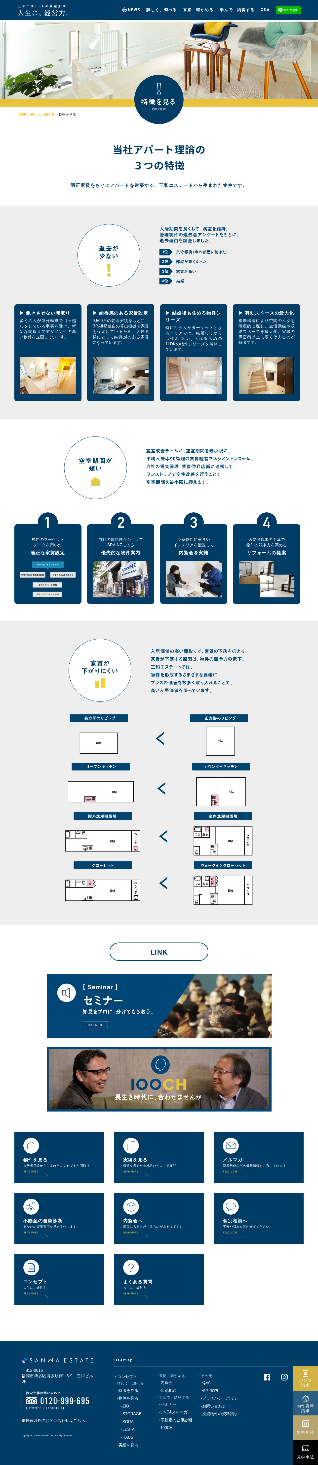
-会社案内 (207, 1390)
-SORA (123, 1422)
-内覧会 (163, 1382)
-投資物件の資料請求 (217, 1414)
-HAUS (123, 1437)
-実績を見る (125, 1445)
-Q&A (204, 1382)
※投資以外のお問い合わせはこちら (53, 1420)
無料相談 (306, 1432)
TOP (23, 115)
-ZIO (121, 1406)
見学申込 (306, 1457)
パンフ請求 (305, 1382)
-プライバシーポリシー (219, 1398)
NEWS (134, 8)
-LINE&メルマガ (171, 1412)
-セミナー (165, 1404)
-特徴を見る (125, 1390)
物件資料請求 (306, 1408)
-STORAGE (127, 1414)
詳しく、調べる (161, 8)
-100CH (163, 1428)
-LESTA (124, 1429)
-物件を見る (125, 1398)
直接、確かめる (198, 8)
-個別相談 (165, 1390)
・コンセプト (125, 1377)
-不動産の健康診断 (173, 1420)
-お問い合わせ (211, 1406)
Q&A (265, 8)
